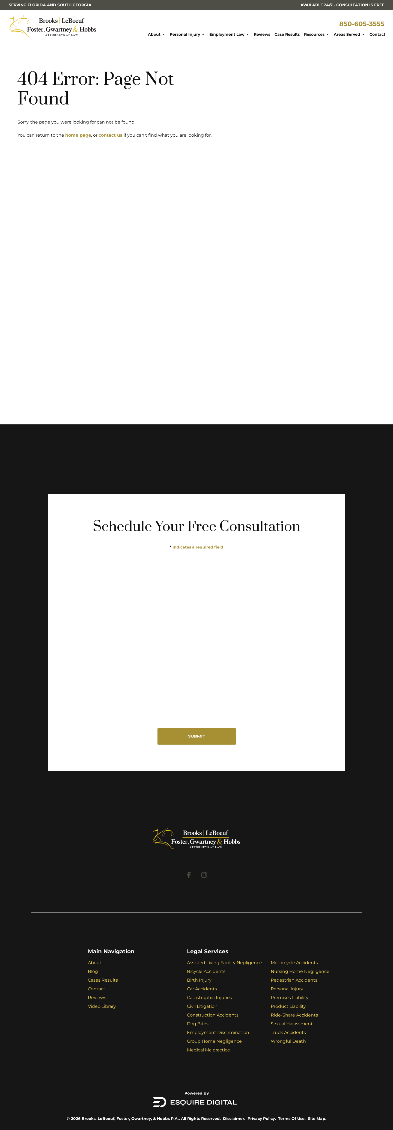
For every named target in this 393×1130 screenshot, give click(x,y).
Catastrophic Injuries (209, 997)
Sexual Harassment (292, 1023)
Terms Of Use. (292, 1118)
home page (78, 135)
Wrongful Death (288, 1041)
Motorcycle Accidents (294, 962)
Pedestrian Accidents (294, 980)
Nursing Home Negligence (300, 971)
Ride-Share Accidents (294, 1015)
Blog (93, 971)
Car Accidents (202, 988)
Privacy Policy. (262, 1118)
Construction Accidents (213, 1015)
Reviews (97, 997)
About (95, 962)
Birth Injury (199, 980)
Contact (96, 988)
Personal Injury (287, 988)
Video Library (102, 1006)
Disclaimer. (234, 1118)
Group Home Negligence (214, 1041)
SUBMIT (196, 736)
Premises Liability (289, 997)
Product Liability (288, 1006)
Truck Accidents (288, 1032)
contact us (111, 135)
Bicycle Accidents (206, 971)
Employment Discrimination (218, 1032)
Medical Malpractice (208, 1050)
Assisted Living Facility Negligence (224, 962)
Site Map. (317, 1118)
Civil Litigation (202, 1006)
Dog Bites (198, 1023)
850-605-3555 (361, 24)
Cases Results (103, 980)
